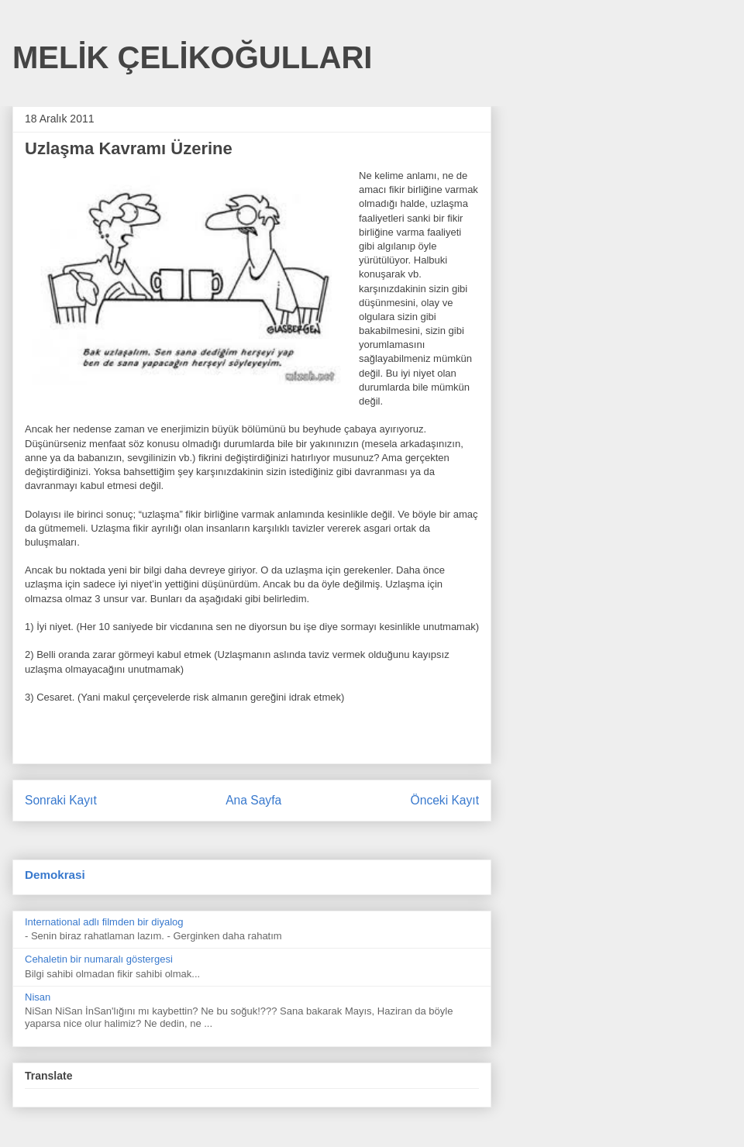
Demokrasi (55, 874)
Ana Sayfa (253, 800)
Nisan (37, 997)
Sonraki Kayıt (61, 800)
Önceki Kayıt (445, 800)
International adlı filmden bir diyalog (104, 922)
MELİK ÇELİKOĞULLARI (192, 57)
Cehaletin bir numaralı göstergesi (99, 959)
